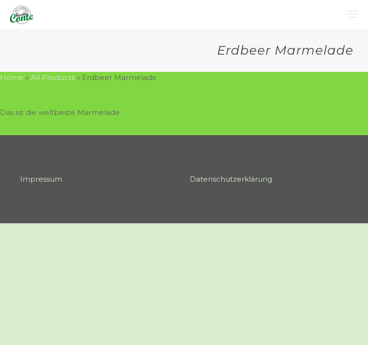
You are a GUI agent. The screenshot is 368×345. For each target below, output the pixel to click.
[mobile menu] (353, 14)
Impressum (41, 179)
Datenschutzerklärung (231, 179)
